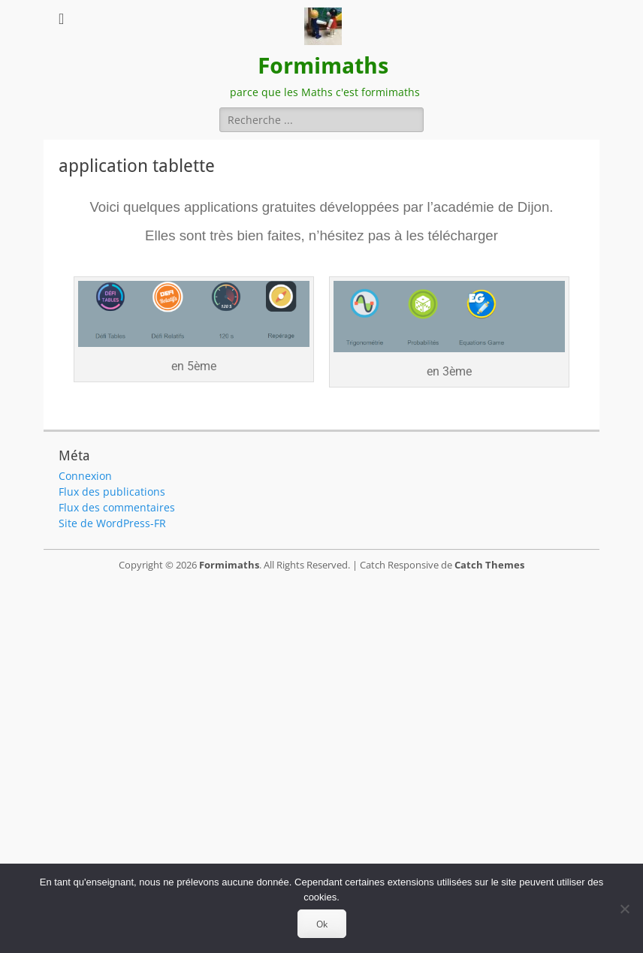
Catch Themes (489, 564)
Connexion (85, 476)
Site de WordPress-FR (112, 523)
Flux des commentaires (117, 507)
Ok (322, 924)
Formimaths (323, 66)
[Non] (624, 908)
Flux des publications (112, 491)
